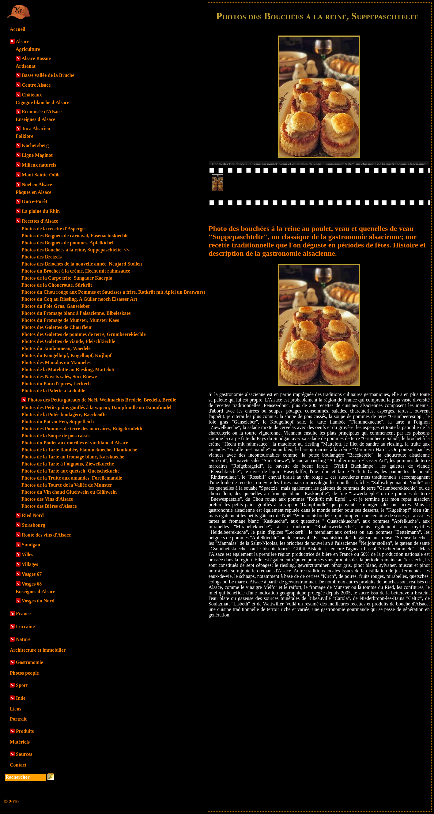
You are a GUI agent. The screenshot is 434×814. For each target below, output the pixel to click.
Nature (23, 639)
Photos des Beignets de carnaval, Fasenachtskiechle (74, 235)
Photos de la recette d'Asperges (53, 228)
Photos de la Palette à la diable (53, 390)
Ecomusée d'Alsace (42, 111)
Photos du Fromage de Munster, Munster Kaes (70, 320)
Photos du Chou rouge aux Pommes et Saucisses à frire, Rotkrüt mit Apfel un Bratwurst (113, 292)
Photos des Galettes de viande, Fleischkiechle (68, 341)
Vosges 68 (32, 583)
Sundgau (31, 544)
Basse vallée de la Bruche (48, 75)
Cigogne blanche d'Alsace (42, 102)
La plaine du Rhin (41, 211)
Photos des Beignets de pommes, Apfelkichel (67, 242)
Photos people (24, 673)
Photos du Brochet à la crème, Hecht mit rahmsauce (75, 270)
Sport (22, 685)
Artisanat (26, 66)
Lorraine (25, 626)
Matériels (20, 741)
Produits (25, 731)
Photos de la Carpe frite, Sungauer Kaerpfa (66, 278)
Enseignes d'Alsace (35, 119)
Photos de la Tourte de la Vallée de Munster (66, 485)
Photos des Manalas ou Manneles (56, 362)
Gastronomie (29, 662)
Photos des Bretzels (41, 256)
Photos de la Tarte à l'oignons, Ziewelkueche (67, 463)
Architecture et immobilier (38, 650)
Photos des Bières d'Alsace (49, 506)
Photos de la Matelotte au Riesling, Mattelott (68, 369)
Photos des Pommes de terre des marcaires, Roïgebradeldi (81, 428)
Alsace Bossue (36, 58)
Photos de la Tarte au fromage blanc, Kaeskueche (72, 456)
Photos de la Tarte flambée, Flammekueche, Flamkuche (79, 449)
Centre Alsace (36, 85)
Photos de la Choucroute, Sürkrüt (56, 285)
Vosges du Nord (38, 600)
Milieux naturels (39, 165)
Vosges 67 (32, 574)
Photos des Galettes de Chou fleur (56, 327)
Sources (24, 754)
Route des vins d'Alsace (46, 534)
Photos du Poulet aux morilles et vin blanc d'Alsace (74, 442)
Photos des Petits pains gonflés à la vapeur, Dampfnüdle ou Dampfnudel (96, 407)
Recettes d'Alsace (40, 221)
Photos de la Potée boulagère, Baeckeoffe (64, 414)
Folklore (24, 136)
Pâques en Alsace (33, 192)
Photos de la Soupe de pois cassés (55, 435)
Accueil (17, 29)
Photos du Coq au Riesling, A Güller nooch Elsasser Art (79, 299)
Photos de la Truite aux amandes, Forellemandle (71, 477)
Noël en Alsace (37, 184)
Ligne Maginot (37, 155)
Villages (30, 564)
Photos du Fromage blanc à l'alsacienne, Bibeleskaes (76, 313)
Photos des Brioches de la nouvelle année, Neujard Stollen (81, 263)
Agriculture (28, 49)
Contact (18, 764)
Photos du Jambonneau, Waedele (56, 348)
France (23, 613)
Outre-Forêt (34, 201)
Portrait (18, 719)
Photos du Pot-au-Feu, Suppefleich (57, 421)
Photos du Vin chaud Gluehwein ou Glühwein (69, 492)
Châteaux (32, 94)
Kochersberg (35, 145)
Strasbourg (33, 525)
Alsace (22, 41)
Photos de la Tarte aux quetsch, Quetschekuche (70, 470)
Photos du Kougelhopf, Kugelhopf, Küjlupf (66, 355)
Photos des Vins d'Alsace (47, 499)
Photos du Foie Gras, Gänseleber (55, 306)
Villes (27, 554)
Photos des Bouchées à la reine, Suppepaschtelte (75, 249)
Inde (20, 698)
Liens (15, 708)
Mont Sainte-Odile (41, 174)
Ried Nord (33, 515)
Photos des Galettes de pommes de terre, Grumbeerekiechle (83, 334)
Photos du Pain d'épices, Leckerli (56, 383)
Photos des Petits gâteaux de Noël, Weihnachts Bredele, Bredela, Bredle (102, 399)
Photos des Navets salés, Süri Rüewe (59, 376)
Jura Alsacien (36, 128)
